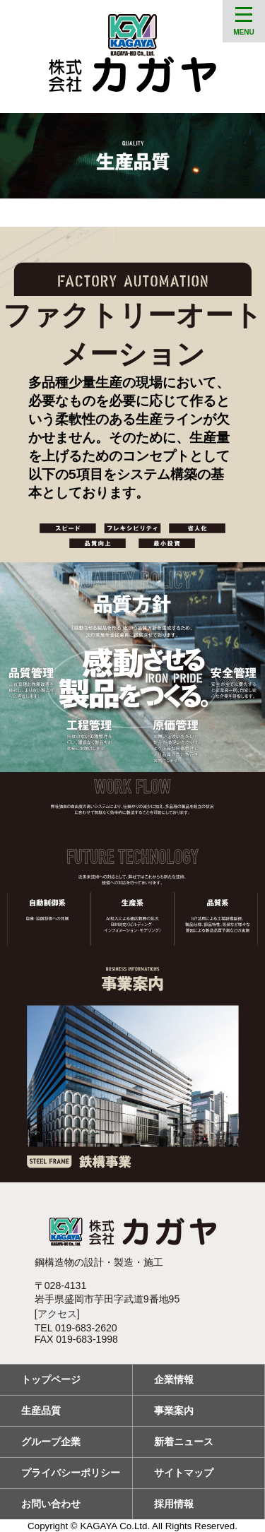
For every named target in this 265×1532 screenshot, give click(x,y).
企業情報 (174, 1379)
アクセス (57, 1313)
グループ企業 (51, 1441)
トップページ (51, 1379)
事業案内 (174, 1410)
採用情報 (174, 1503)
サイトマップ (183, 1472)
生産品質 (41, 1410)
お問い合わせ (51, 1503)
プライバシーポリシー (70, 1472)
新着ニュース (183, 1441)
